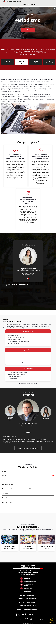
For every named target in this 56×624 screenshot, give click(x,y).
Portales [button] (30, 4)
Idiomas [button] (23, 4)
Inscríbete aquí (21, 62)
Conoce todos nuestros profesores (28, 448)
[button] (34, 4)
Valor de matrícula (35, 62)
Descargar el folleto (8, 62)
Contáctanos (28, 30)
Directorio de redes (28, 618)
